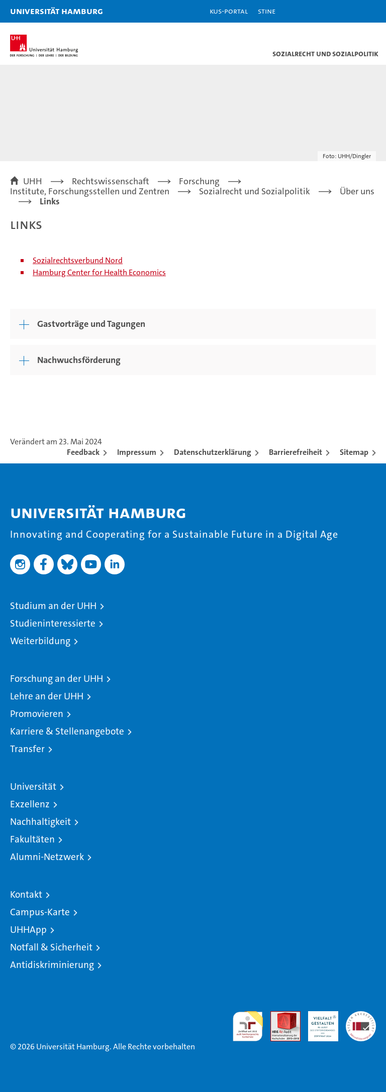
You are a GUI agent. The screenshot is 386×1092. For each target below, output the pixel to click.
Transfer (27, 749)
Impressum (136, 452)
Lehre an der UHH (46, 696)
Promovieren (36, 713)
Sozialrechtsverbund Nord (78, 260)
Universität (33, 786)
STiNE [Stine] (266, 11)
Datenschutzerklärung (212, 452)
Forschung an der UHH (56, 678)
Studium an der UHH (53, 605)
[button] (346, 11)
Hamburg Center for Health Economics (99, 272)
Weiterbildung (40, 641)
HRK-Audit (317, 1021)
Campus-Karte (40, 912)
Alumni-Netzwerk (47, 857)
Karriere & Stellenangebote (67, 731)
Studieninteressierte (52, 623)
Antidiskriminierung (52, 964)
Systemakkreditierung (361, 1016)
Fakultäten (32, 839)
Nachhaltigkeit (40, 821)
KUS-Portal (229, 11)
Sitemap (354, 452)
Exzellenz (30, 804)
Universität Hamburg (56, 11)
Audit (280, 1016)
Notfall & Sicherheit (51, 947)
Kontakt (26, 894)
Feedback (83, 452)
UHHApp (28, 929)
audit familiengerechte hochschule (248, 1026)
